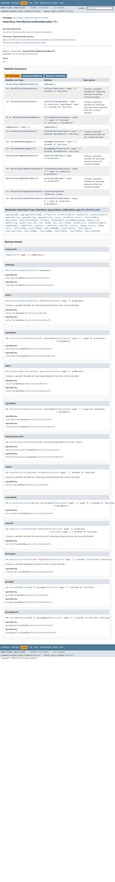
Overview (5, 3)
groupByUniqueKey (75, 220)
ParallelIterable (12, 32)
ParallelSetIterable (37, 32)
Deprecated (45, 3)
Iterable (58, 134)
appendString (12, 217)
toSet (8, 228)
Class (48, 194)
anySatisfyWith (99, 214)
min (55, 223)
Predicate (61, 101)
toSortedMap (30, 231)
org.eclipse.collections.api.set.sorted (30, 18)
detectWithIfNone (28, 220)
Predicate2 (63, 169)
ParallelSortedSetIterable (20, 84)
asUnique (48, 84)
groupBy (48, 142)
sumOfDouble (11, 225)
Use (30, 3)
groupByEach (50, 148)
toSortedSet (60, 231)
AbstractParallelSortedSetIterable (22, 40)
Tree (36, 3)
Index (55, 3)
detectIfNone (92, 217)
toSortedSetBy (92, 231)
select (47, 178)
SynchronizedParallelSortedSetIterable (24, 42)
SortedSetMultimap (20, 142)
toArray (63, 225)
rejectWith (50, 169)
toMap (100, 225)
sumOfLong (51, 225)
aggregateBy (11, 214)
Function (58, 88)
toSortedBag (20, 228)
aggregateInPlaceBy (31, 214)
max (35, 223)
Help (62, 3)
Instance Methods (32, 76)
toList (91, 225)
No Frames (44, 8)
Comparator (11, 127)
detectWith (11, 220)
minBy (68, 223)
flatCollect (50, 131)
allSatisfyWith (66, 214)
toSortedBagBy (51, 228)
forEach (44, 220)
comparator (50, 127)
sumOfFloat (26, 225)
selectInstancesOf (54, 191)
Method (37, 11)
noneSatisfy (79, 223)
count (57, 217)
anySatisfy (82, 214)
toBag (83, 225)
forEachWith (57, 220)
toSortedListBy (13, 231)
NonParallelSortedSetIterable (58, 40)
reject (47, 156)
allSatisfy (49, 214)
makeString (93, 220)
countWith (68, 217)
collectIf (49, 101)
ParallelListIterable (22, 88)
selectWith (50, 198)
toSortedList (68, 228)
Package (15, 3)
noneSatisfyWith (97, 223)
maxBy (48, 223)
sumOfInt (39, 225)
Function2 (63, 117)
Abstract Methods (55, 76)
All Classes (59, 8)
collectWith (50, 117)
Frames (33, 8)
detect (78, 217)
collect (48, 88)
